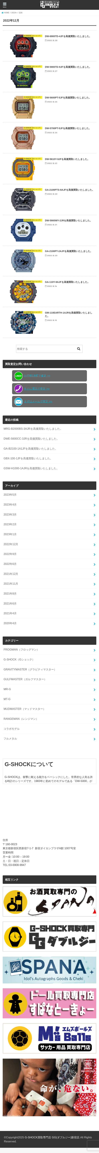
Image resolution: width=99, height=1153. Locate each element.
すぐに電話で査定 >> (32, 394)
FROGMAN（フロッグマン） (21, 654)
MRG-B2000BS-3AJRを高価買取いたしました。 (33, 434)
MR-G (7, 694)
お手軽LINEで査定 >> (32, 381)
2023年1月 (10, 539)
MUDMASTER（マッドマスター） (24, 714)
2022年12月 (11, 549)
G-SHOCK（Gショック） (19, 664)
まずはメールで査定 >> (33, 407)
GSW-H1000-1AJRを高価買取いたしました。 (31, 473)
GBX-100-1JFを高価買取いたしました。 (28, 463)
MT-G (7, 704)
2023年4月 (10, 509)
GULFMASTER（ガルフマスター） (25, 684)
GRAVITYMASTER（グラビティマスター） (30, 674)
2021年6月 (10, 608)
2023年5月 (10, 499)
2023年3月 (10, 519)
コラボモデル (12, 733)
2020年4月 (10, 628)
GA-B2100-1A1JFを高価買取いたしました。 (31, 453)
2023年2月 (10, 529)
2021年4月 (10, 618)
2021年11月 (11, 588)
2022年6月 (10, 569)
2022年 (14, 13)
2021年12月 (11, 579)
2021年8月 (10, 598)
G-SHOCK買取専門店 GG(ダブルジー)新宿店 (52, 1142)
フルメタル (10, 743)
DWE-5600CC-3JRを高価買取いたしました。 (31, 443)
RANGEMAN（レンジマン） (21, 724)
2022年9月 (10, 559)
